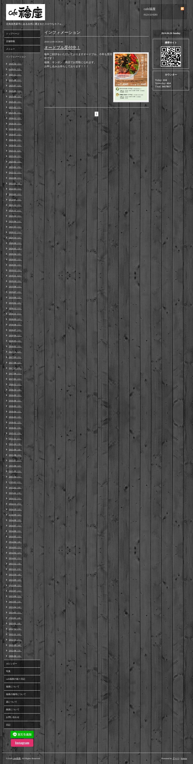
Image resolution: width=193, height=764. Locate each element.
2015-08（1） (15, 455)
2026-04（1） (15, 64)
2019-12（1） (15, 270)
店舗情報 (10, 41)
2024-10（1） (15, 123)
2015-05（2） (15, 471)
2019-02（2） (15, 303)
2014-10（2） (15, 509)
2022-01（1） (15, 199)
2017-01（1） (15, 379)
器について (11, 702)
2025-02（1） (15, 107)
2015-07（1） (15, 460)
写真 (8, 671)
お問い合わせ (12, 717)
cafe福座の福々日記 (15, 679)
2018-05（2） (15, 341)
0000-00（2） (15, 656)
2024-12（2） (15, 118)
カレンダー (11, 663)
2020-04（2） (15, 254)
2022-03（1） (15, 189)
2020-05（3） (15, 248)
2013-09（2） (15, 580)
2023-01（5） (15, 167)
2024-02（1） (15, 140)
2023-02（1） (15, 161)
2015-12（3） (15, 433)
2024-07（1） (15, 134)
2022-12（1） (15, 172)
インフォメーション (16, 56)
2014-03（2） (15, 547)
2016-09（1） (15, 395)
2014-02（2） (15, 553)
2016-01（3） (15, 428)
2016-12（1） (15, 384)
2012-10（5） (15, 639)
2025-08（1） (15, 80)
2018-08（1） (15, 324)
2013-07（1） (15, 591)
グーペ (175, 758)
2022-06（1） (15, 178)
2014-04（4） (15, 542)
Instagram (22, 742)
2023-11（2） (15, 151)
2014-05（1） (15, 536)
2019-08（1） (15, 286)
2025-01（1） (15, 112)
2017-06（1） (15, 373)
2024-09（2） (15, 129)
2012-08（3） (15, 650)
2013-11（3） (15, 569)
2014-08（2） (15, 520)
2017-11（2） (15, 352)
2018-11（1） (15, 313)
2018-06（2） (15, 335)
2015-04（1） (15, 476)
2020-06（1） (15, 243)
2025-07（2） (15, 85)
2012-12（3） (15, 629)
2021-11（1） (15, 210)
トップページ (12, 33)
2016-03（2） (15, 417)
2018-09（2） (15, 319)
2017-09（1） (15, 357)
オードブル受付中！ (62, 47)
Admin (184, 758)
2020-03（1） (15, 259)
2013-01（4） (15, 623)
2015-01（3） (15, 493)
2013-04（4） (15, 607)
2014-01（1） (15, 558)
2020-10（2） (15, 237)
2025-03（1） (15, 102)
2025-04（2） (15, 96)
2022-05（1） (15, 183)
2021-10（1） (15, 216)
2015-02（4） (15, 487)
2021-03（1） (15, 227)
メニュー (10, 49)
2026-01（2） (15, 69)
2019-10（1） (15, 281)
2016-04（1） (15, 411)
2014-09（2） (15, 514)
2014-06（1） (15, 531)
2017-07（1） (15, 368)
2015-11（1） (15, 438)
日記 (8, 725)
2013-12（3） (15, 563)
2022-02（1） (15, 194)
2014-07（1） (15, 525)
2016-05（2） (15, 406)
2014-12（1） (15, 498)
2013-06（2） (15, 596)
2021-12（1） (15, 205)
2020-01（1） (15, 265)
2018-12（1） (15, 308)
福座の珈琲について (16, 694)
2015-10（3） (15, 444)
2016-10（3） (15, 390)
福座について (12, 686)
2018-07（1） (15, 330)
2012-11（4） (15, 634)
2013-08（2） (15, 585)
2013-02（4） (15, 618)
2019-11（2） (15, 275)
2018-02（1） (15, 346)
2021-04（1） (15, 221)
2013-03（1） (15, 612)
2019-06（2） (15, 297)
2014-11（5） (15, 504)
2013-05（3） (15, 601)
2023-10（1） (15, 156)
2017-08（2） (15, 362)
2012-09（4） (15, 645)
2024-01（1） (15, 145)
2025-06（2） (15, 91)
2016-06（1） (15, 400)
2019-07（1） (15, 292)
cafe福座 (17, 758)
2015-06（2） (15, 466)
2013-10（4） (15, 574)
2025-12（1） (15, 74)
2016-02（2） (15, 422)
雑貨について (12, 709)
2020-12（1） (15, 232)
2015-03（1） (15, 482)
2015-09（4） (15, 449)
